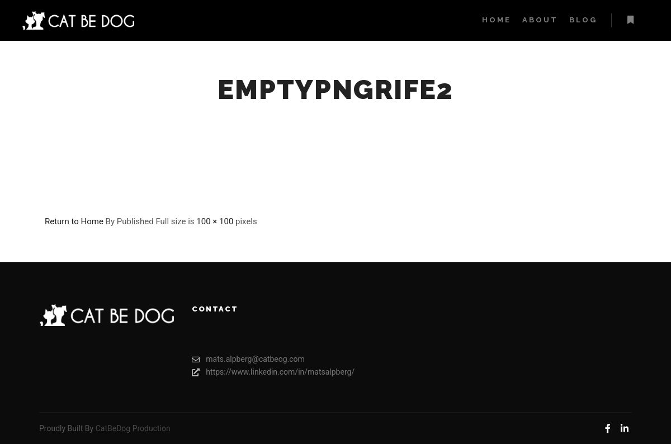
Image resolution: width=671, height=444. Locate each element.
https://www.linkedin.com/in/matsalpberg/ (259, 372)
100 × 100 (214, 221)
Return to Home (74, 221)
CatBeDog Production (133, 428)
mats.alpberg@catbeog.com (248, 359)
